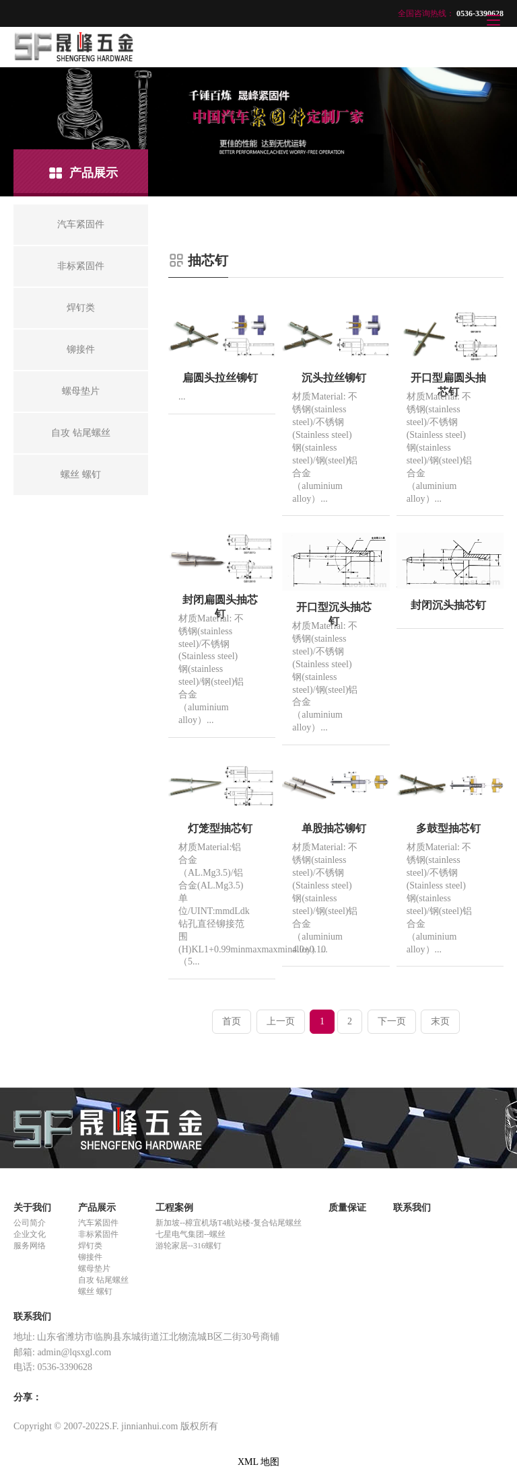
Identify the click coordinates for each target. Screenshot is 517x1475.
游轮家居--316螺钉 (188, 1245)
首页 (231, 1021)
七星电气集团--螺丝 (191, 1234)
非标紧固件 (98, 1234)
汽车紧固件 (98, 1222)
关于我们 (32, 1208)
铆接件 (90, 1257)
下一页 (392, 1021)
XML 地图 (258, 1462)
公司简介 (29, 1222)
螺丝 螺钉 (95, 1291)
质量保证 (347, 1208)
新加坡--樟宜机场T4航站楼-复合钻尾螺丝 (229, 1222)
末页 (440, 1021)
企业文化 (29, 1234)
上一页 (281, 1021)
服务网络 (29, 1245)
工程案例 (174, 1208)
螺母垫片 (94, 1268)
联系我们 (412, 1208)
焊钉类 (90, 1245)
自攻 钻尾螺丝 (103, 1280)
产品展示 (97, 1208)
